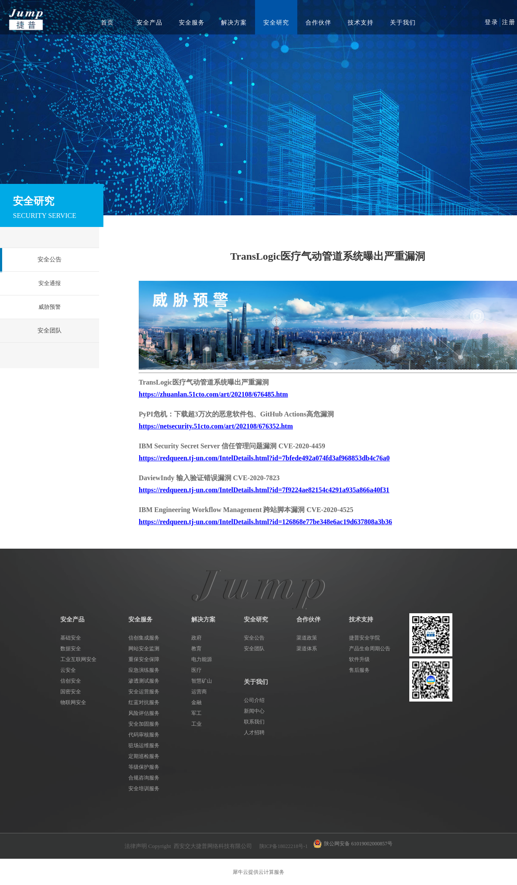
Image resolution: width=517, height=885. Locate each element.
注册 (509, 22)
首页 (107, 22)
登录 (491, 22)
